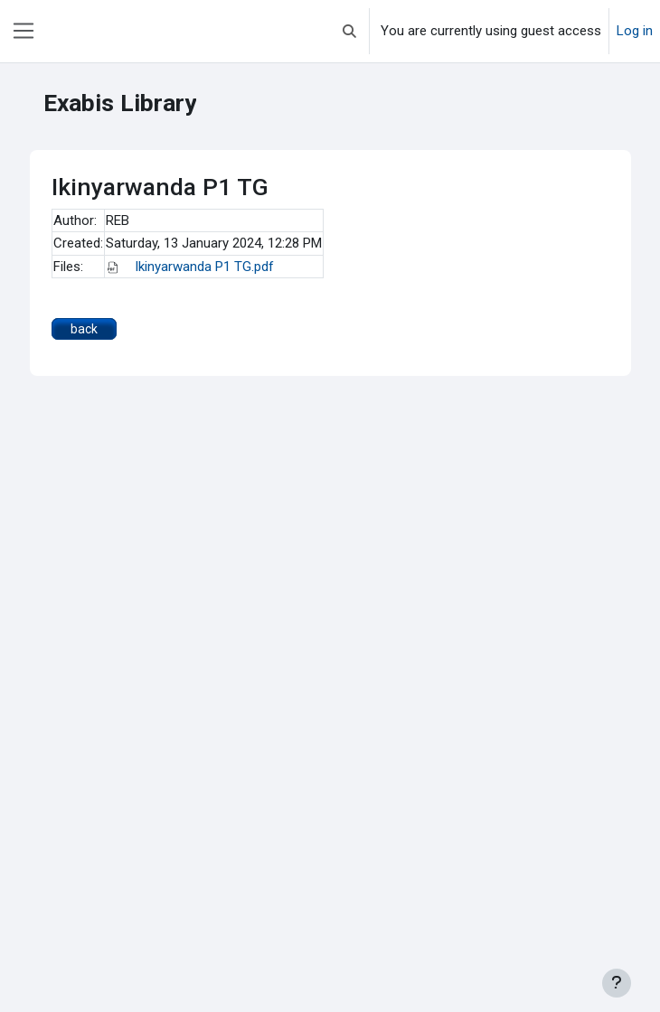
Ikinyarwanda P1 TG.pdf (190, 266)
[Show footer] (616, 983)
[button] (349, 31)
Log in (635, 31)
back (84, 329)
